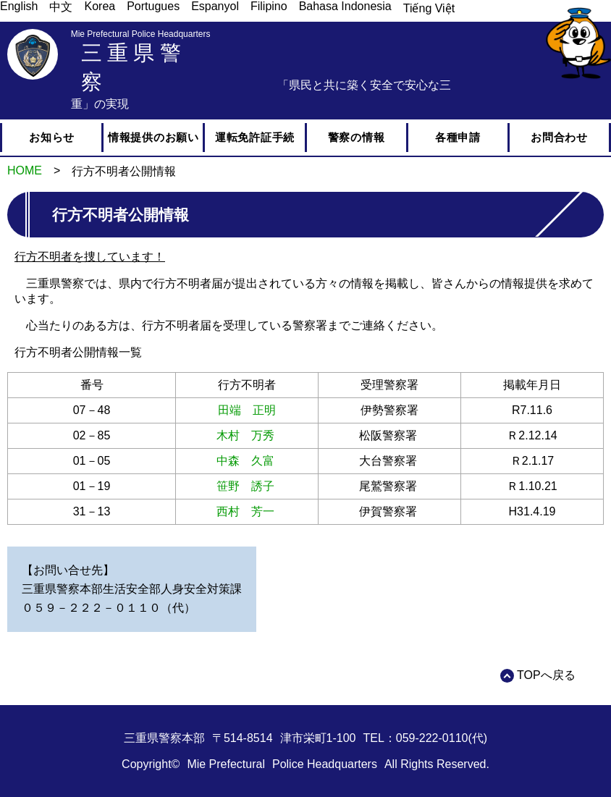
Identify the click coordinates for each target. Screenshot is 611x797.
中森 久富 (245, 461)
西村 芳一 (245, 511)
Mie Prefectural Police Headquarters (141, 34)
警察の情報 (356, 137)
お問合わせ (559, 137)
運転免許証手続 (255, 137)
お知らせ (52, 137)
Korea (99, 6)
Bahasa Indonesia (345, 6)
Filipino (268, 6)
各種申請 (458, 137)
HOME (24, 170)
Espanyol (215, 6)
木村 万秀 (245, 435)
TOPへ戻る (546, 675)
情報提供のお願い (153, 137)
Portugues (153, 6)
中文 (60, 7)
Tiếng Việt (429, 8)
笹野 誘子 (245, 486)
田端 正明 (247, 410)
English (19, 6)
